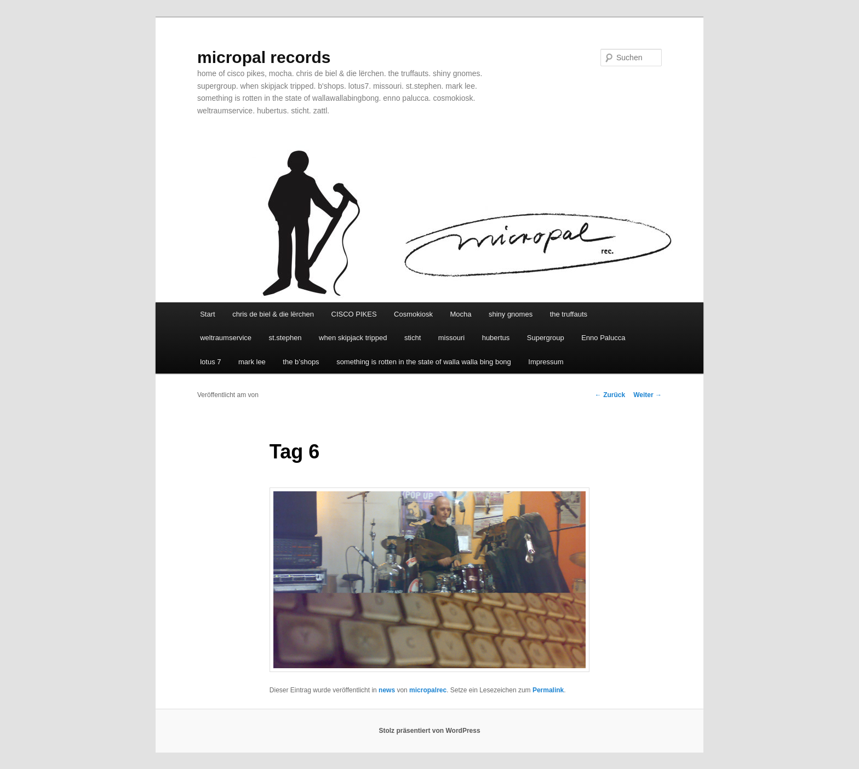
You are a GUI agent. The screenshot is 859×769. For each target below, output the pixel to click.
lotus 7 (210, 362)
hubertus (496, 338)
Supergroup (545, 338)
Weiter (647, 395)
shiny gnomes (510, 314)
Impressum (545, 362)
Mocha (460, 314)
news (387, 690)
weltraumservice (225, 338)
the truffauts (568, 314)
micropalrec (427, 690)
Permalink (548, 690)
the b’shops (301, 362)
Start (207, 314)
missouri (451, 338)
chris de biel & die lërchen (273, 314)
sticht (412, 338)
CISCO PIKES (354, 314)
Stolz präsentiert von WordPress (429, 730)
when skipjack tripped (353, 338)
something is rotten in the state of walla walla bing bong (423, 362)
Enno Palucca (603, 338)
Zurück (610, 395)
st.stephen (285, 338)
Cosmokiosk (413, 314)
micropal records (263, 57)
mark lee (252, 362)
